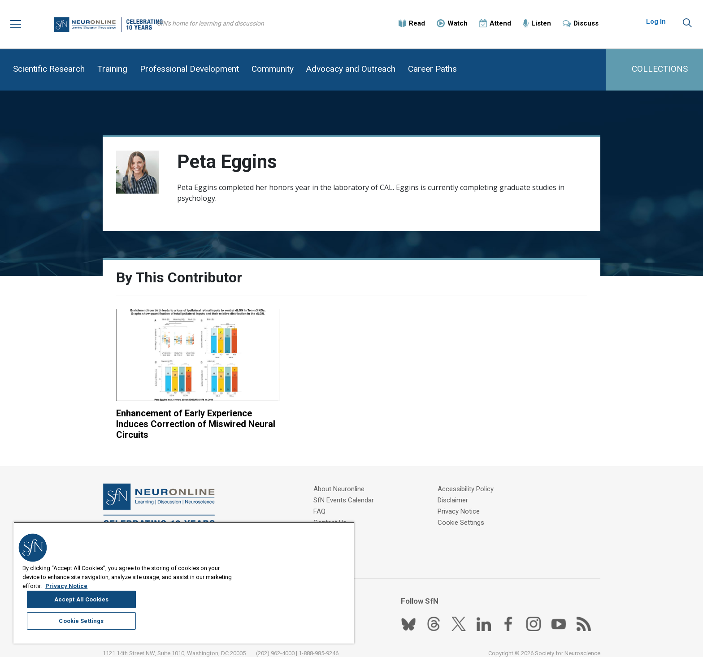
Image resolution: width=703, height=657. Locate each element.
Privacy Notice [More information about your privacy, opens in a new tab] (95, 630)
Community (273, 69)
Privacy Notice (461, 501)
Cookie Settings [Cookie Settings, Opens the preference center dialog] (298, 607)
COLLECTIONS (660, 69)
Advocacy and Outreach (350, 69)
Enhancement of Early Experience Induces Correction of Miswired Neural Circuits (184, 414)
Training (112, 69)
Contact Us (332, 513)
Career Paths (432, 69)
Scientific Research (49, 69)
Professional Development (189, 69)
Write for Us (333, 524)
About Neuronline (341, 479)
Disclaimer (455, 490)
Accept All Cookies (298, 585)
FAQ (322, 501)
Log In (656, 22)
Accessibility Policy (468, 479)
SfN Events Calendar (346, 490)
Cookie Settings (463, 513)
